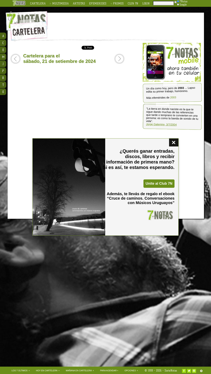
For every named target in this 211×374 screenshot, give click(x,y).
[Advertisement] (130, 23)
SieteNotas (171, 370)
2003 (173, 97)
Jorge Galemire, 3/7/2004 (161, 124)
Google (182, 4)
